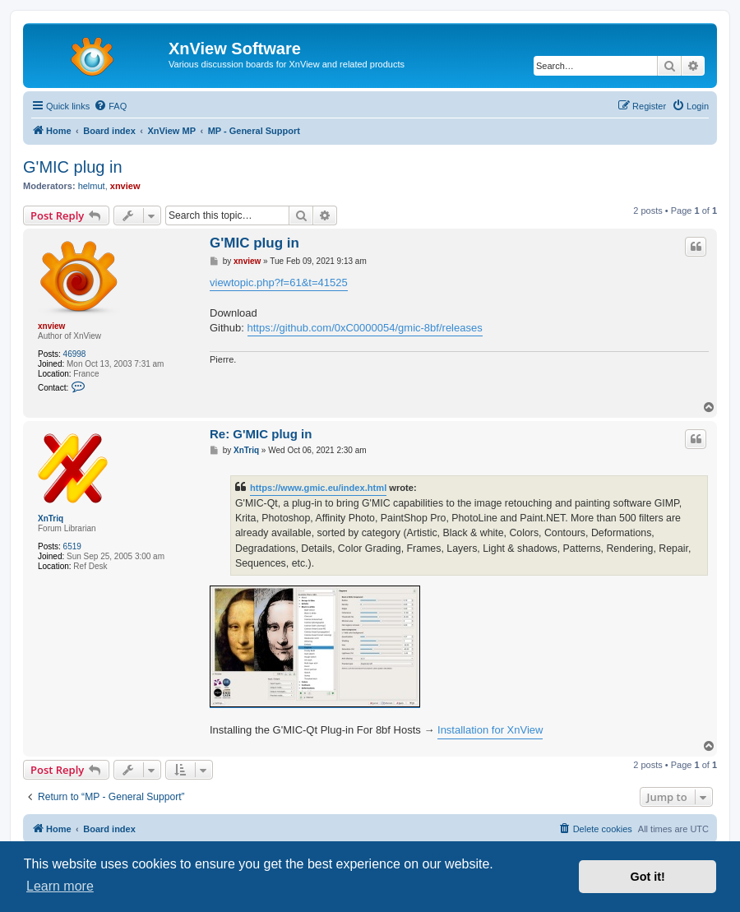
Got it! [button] (648, 876)
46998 (74, 354)
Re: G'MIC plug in (261, 434)
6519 (72, 546)
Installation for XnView (490, 730)
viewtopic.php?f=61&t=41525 (279, 282)
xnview (125, 186)
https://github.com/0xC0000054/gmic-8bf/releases (365, 328)
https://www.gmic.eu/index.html (318, 488)
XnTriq (50, 518)
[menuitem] (110, 106)
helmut (91, 186)
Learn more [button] (60, 886)
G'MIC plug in (73, 167)
